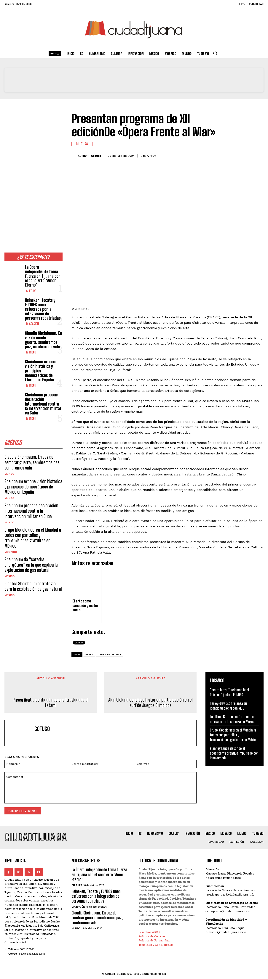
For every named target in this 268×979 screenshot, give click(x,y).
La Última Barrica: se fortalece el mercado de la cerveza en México (232, 719)
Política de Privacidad (154, 940)
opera (89, 654)
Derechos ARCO (149, 932)
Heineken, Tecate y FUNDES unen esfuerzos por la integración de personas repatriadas (43, 309)
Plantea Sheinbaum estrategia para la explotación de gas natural (33, 586)
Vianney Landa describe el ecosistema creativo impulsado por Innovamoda (234, 753)
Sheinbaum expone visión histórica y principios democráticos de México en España (40, 370)
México (9, 576)
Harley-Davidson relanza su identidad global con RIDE (228, 705)
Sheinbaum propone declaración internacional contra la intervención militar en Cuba (43, 403)
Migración (32, 323)
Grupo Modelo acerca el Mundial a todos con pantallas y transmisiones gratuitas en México (32, 538)
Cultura (31, 290)
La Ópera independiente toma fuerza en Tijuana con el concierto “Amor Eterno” (42, 276)
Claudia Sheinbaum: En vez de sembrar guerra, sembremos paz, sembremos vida (43, 340)
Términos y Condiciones (155, 944)
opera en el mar (110, 654)
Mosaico (10, 552)
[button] (215, 53)
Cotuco (96, 155)
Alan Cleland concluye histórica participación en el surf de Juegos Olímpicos (150, 702)
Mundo (30, 352)
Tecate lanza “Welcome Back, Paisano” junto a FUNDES (230, 692)
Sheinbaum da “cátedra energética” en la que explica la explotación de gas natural (31, 565)
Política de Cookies (151, 936)
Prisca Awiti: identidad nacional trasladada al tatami (50, 702)
